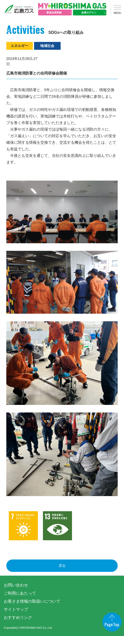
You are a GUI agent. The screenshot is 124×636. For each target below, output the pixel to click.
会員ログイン (88, 12)
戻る (62, 566)
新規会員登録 (54, 12)
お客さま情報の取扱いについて (32, 601)
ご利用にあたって (20, 593)
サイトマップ (16, 609)
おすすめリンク (18, 617)
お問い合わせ (16, 585)
